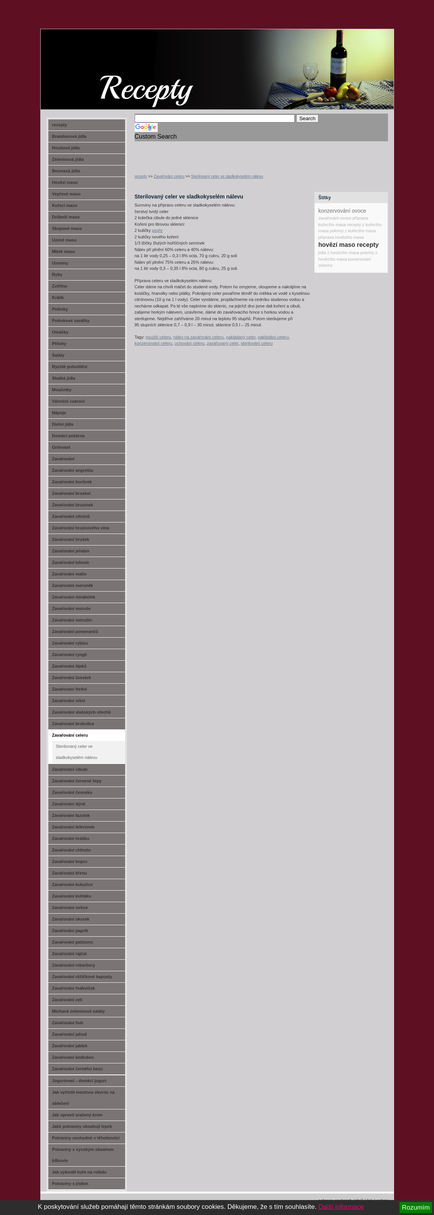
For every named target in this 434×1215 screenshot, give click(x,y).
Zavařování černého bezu (77, 1068)
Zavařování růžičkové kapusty (82, 976)
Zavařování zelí (67, 999)
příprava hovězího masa (341, 237)
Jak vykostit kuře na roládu (79, 1172)
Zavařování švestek (71, 677)
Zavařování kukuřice (72, 884)
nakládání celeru (273, 337)
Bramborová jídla (69, 136)
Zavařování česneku (72, 792)
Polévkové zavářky (71, 320)
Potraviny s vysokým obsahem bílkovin (83, 1155)
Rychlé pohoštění (69, 366)
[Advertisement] (224, 152)
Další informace (341, 1206)
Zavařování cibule (70, 769)
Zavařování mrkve (70, 907)
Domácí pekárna (68, 435)
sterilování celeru (257, 343)
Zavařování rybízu (70, 643)
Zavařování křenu (69, 873)
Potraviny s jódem (70, 1183)
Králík (58, 297)
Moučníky (62, 389)
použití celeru (158, 337)
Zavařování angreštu (73, 470)
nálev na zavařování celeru (198, 337)
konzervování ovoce (342, 211)
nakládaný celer (240, 337)
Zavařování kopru (69, 861)
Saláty (58, 355)
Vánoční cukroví (68, 401)
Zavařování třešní (69, 689)
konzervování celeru (153, 343)
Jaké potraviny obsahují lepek (82, 1126)
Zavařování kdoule (70, 562)
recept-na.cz (84, 57)
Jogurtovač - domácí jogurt (79, 1080)
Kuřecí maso (65, 205)
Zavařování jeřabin (70, 551)
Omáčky (60, 332)
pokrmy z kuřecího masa (353, 230)
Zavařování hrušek (70, 539)
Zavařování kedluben (73, 1057)
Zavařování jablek (69, 1045)
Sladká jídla (64, 378)
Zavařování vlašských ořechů (81, 712)
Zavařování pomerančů (75, 631)
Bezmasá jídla (66, 171)
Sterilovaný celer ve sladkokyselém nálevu (227, 176)
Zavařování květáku (71, 896)
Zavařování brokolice (73, 723)
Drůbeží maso (66, 217)
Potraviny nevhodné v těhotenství (86, 1138)
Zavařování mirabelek (74, 597)
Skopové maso (67, 228)
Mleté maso (63, 251)
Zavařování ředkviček (73, 988)
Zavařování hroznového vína (80, 528)
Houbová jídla (66, 147)
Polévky (60, 309)
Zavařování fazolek (71, 815)
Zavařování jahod (69, 1034)
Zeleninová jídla (68, 159)
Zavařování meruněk (72, 585)
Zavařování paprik (70, 930)
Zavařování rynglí (69, 654)
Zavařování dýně (69, 804)
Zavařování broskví (71, 493)
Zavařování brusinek (72, 505)
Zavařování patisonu (72, 942)
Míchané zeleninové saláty (78, 1011)
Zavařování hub (67, 1022)
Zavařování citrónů (71, 516)
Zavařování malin (69, 574)
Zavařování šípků (69, 666)
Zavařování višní (68, 700)
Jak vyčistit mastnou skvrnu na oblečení (83, 1098)
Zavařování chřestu (71, 850)
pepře (157, 230)
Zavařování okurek (70, 919)
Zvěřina (59, 286)
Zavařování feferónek (73, 827)
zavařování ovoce (334, 218)
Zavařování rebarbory (74, 965)
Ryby (57, 274)
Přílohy (59, 343)
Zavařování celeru (169, 176)
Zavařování (63, 458)
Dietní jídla (63, 424)
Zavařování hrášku (70, 838)
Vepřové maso (66, 194)
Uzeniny (60, 263)
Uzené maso (64, 240)
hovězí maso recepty (348, 244)
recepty (141, 176)
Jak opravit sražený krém (77, 1115)
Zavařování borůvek (72, 481)
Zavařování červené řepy (77, 781)
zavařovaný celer (223, 343)
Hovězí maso (65, 182)
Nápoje (59, 412)
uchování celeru (190, 343)
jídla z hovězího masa (338, 252)
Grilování (61, 447)
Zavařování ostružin (72, 620)
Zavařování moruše (71, 608)
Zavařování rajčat (69, 953)
